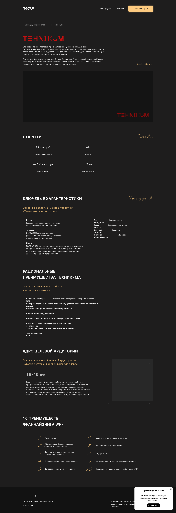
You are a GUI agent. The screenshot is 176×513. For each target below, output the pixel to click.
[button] (140, 9)
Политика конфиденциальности (38, 501)
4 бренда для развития (34, 25)
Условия (120, 9)
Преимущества (106, 9)
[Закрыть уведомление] (171, 489)
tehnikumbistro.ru (145, 64)
